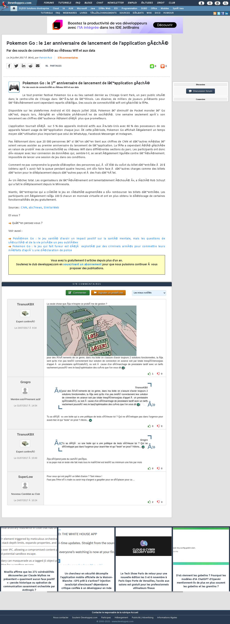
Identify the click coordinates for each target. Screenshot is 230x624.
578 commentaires (68, 60)
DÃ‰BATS (138, 13)
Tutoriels (65, 2)
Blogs (88, 2)
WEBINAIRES (70, 13)
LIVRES (83, 13)
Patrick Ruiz (45, 60)
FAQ (77, 2)
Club (171, 2)
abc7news (35, 210)
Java (93, 8)
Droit (161, 2)
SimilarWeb (51, 210)
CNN (24, 210)
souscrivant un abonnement (82, 267)
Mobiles (165, 8)
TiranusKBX (25, 311)
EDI (116, 8)
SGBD (144, 8)
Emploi (132, 2)
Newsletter (115, 2)
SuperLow (25, 483)
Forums (48, 2)
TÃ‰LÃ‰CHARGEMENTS (103, 13)
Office (154, 8)
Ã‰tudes (147, 2)
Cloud (56, 8)
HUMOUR (168, 13)
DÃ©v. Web (104, 8)
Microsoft (82, 8)
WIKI (149, 13)
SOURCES (124, 13)
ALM (71, 8)
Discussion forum (200, 91)
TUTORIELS (47, 13)
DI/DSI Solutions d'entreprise (34, 8)
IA (64, 8)
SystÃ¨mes (178, 8)
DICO (157, 13)
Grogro (26, 389)
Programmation (129, 8)
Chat (99, 2)
